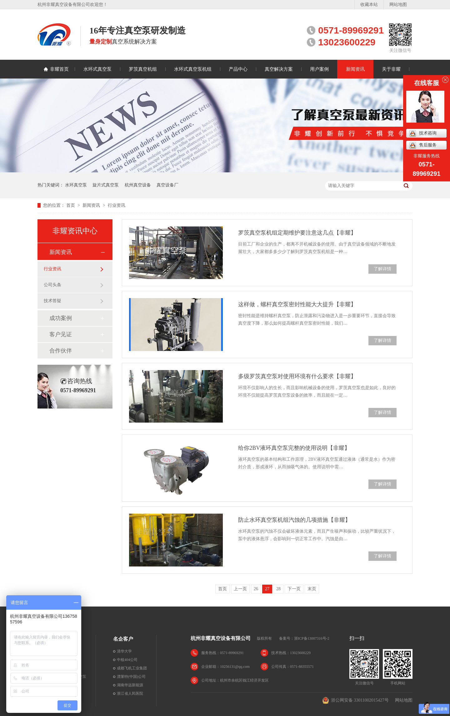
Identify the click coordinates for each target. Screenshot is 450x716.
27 (267, 589)
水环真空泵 (76, 185)
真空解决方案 (279, 69)
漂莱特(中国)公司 (131, 676)
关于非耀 (391, 69)
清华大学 (124, 651)
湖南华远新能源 (130, 685)
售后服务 (423, 145)
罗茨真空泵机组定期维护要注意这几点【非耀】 (297, 233)
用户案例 (319, 69)
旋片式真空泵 (105, 185)
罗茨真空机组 (143, 69)
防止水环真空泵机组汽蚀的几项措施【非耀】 (294, 520)
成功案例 (60, 318)
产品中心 (238, 69)
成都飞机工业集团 (132, 668)
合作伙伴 (60, 351)
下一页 (294, 589)
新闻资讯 (355, 69)
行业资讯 (116, 205)
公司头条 (52, 284)
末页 (312, 589)
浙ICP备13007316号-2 (311, 638)
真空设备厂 (167, 185)
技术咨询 (423, 133)
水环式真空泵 (97, 69)
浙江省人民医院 (130, 693)
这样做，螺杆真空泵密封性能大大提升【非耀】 (297, 304)
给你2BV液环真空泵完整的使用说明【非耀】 (294, 448)
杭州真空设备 (138, 185)
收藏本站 (369, 4)
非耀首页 (59, 69)
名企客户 (123, 639)
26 (256, 589)
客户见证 (60, 334)
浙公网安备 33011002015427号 (355, 700)
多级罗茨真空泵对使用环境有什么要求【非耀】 (297, 376)
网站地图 (398, 4)
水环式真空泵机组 (193, 69)
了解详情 (382, 269)
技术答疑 (52, 300)
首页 (71, 205)
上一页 (240, 589)
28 (278, 589)
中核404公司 (127, 660)
